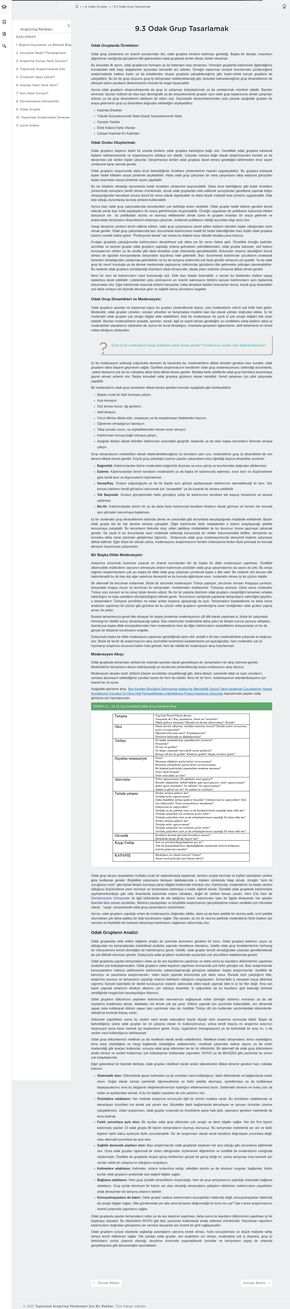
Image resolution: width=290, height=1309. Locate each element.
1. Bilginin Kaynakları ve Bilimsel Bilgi (44, 45)
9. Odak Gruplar (28, 109)
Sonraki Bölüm (258, 1283)
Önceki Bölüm (108, 1283)
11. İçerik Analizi (27, 125)
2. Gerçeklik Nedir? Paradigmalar (41, 53)
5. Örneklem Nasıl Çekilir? (35, 77)
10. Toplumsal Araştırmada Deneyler (43, 117)
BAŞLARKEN (26, 37)
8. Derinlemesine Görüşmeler (37, 101)
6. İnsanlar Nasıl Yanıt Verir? (37, 85)
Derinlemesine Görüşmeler (112, 898)
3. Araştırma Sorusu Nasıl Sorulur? (41, 61)
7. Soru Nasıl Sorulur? (32, 93)
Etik (257, 894)
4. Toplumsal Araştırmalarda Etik (40, 69)
